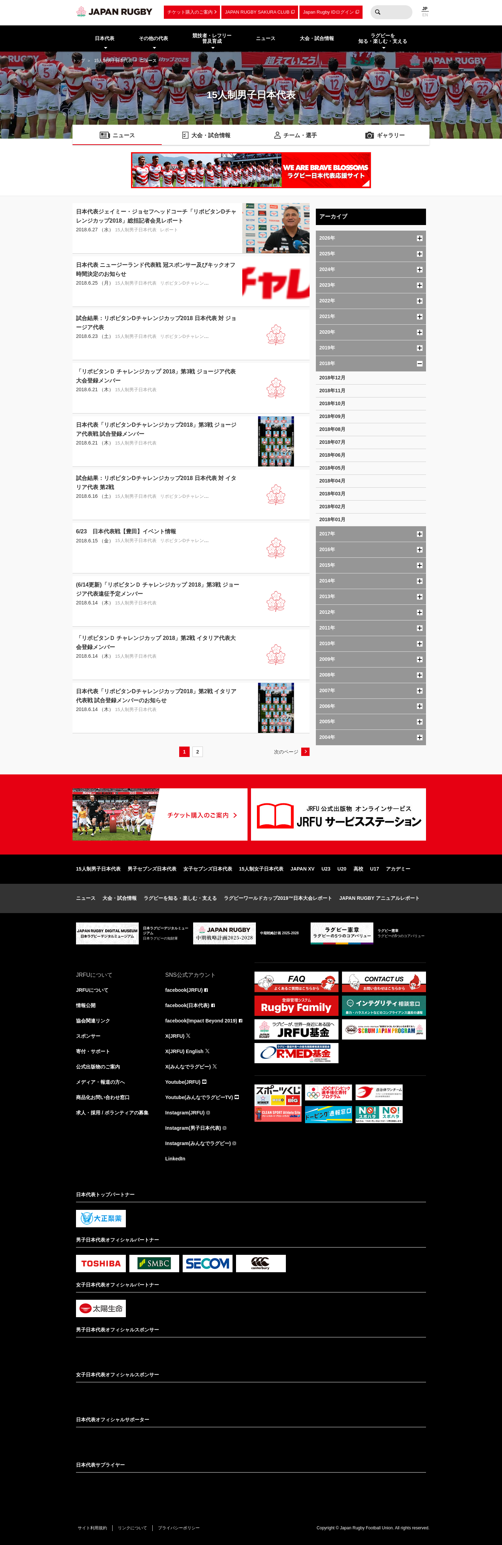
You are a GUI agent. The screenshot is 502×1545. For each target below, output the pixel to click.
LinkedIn (175, 1158)
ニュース (86, 898)
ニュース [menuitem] (265, 38)
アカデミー (398, 869)
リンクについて (132, 1527)
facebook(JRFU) (184, 990)
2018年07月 (332, 442)
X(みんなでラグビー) (188, 1066)
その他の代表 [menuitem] (153, 38)
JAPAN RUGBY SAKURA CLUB (257, 12)
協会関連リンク (93, 1020)
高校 (358, 869)
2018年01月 (332, 519)
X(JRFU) (174, 1036)
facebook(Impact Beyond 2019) (201, 1020)
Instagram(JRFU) (185, 1112)
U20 (342, 869)
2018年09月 (332, 416)
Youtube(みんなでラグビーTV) (199, 1097)
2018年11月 (332, 390)
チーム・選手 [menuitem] (300, 135)
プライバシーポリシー (179, 1527)
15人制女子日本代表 (261, 869)
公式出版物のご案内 (98, 1066)
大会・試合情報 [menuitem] (317, 38)
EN (425, 15)
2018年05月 (332, 468)
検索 (378, 12)
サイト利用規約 (92, 1527)
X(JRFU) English (184, 1051)
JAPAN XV (302, 869)
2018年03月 (332, 493)
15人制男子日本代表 (113, 60)
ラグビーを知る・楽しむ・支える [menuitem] (382, 38)
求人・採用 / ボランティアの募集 (112, 1112)
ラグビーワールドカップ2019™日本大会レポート (278, 898)
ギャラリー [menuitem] (391, 135)
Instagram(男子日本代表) (193, 1128)
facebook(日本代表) (187, 1005)
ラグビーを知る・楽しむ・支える (180, 898)
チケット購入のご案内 (190, 12)
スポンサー (88, 1036)
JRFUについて (92, 990)
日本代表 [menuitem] (104, 38)
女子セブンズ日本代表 (207, 869)
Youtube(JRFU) (182, 1082)
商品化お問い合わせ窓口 (103, 1097)
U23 (325, 869)
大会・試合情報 (119, 898)
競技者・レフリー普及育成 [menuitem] (211, 38)
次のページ (286, 752)
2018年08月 (332, 429)
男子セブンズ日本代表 (152, 869)
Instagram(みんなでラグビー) (198, 1143)
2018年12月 (332, 377)
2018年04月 (332, 481)
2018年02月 (332, 506)
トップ (79, 60)
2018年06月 (332, 455)
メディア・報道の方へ (100, 1082)
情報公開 (86, 1005)
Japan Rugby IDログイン (328, 12)
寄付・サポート (93, 1051)
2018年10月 (332, 403)
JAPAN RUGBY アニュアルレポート (379, 898)
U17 (374, 869)
